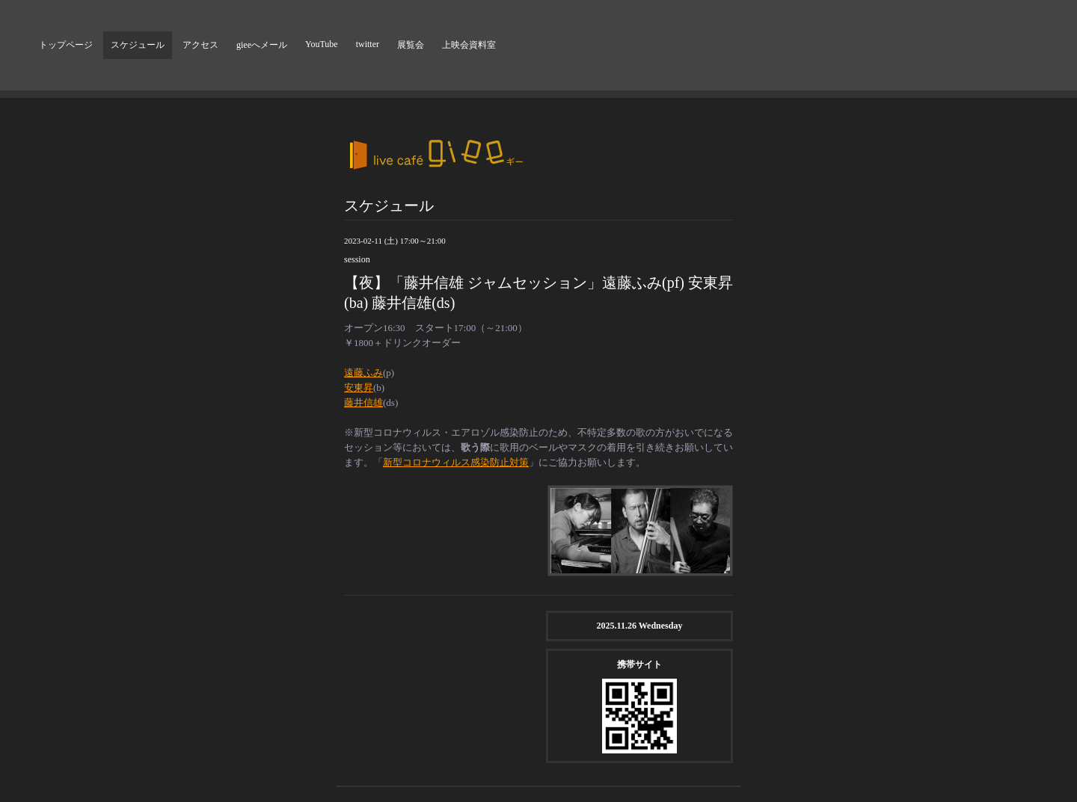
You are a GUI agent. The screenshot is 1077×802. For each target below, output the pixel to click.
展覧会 (410, 45)
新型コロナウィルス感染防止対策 (456, 462)
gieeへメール (261, 45)
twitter (367, 44)
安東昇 (358, 387)
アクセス (200, 45)
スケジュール (138, 45)
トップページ (66, 45)
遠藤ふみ (363, 372)
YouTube (321, 44)
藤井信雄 (363, 402)
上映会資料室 (469, 45)
